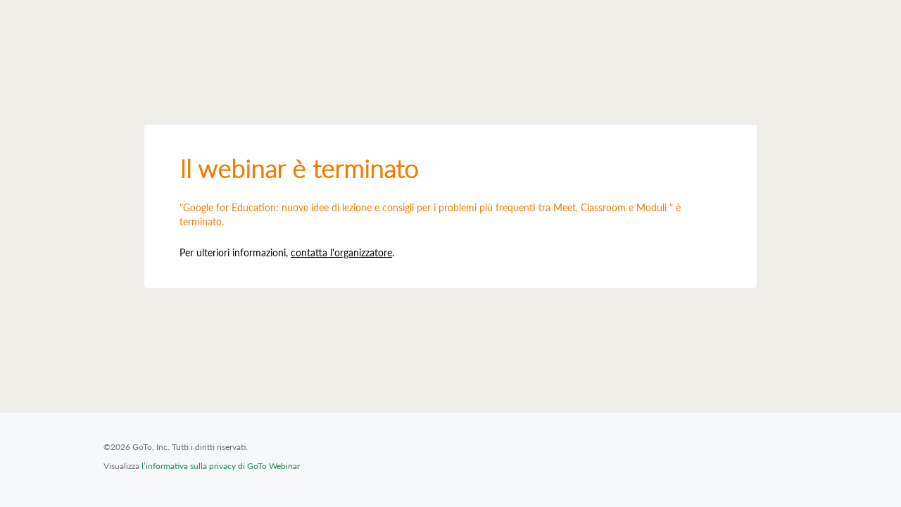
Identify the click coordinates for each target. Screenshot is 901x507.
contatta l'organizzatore (341, 252)
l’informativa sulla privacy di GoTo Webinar (220, 466)
